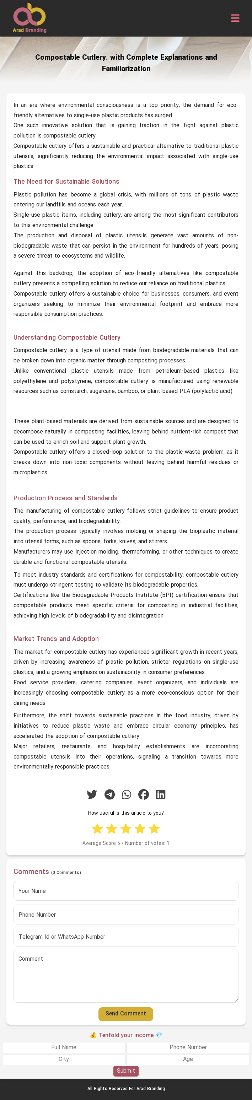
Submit (126, 1071)
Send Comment (126, 1014)
